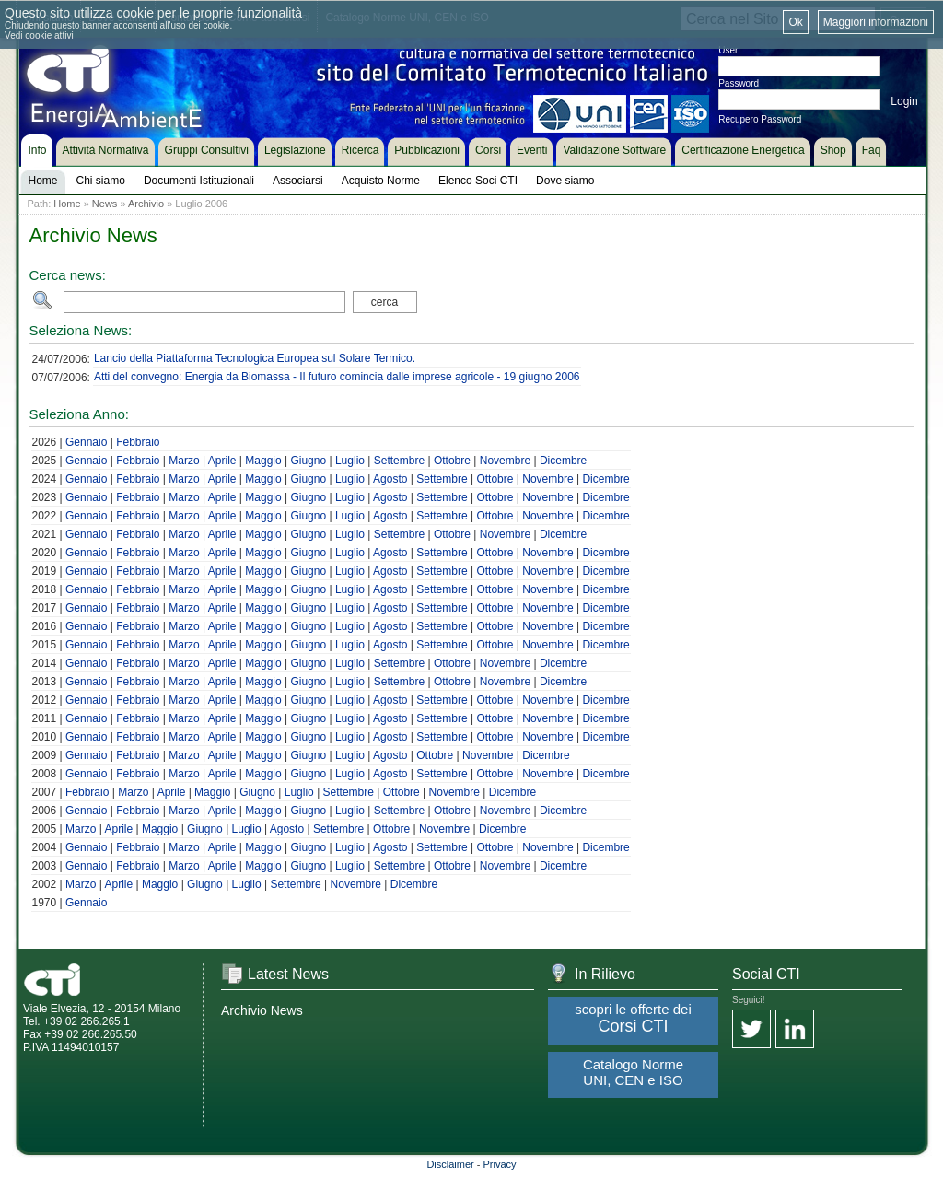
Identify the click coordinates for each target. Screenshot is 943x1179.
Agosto (390, 479)
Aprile (222, 460)
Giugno (308, 460)
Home (66, 203)
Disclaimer (449, 1164)
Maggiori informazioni (875, 22)
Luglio (350, 460)
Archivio (146, 203)
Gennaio (86, 442)
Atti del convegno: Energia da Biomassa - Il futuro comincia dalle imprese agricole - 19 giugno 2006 (337, 376)
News (105, 203)
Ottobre (452, 460)
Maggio (263, 460)
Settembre (399, 460)
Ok (795, 22)
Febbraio (137, 442)
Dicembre (563, 460)
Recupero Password (759, 119)
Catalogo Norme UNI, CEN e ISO (633, 1072)
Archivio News (262, 1010)
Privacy (500, 1164)
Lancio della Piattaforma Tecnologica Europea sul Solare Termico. (254, 358)
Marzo (184, 460)
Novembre (505, 460)
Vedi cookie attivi (39, 35)
